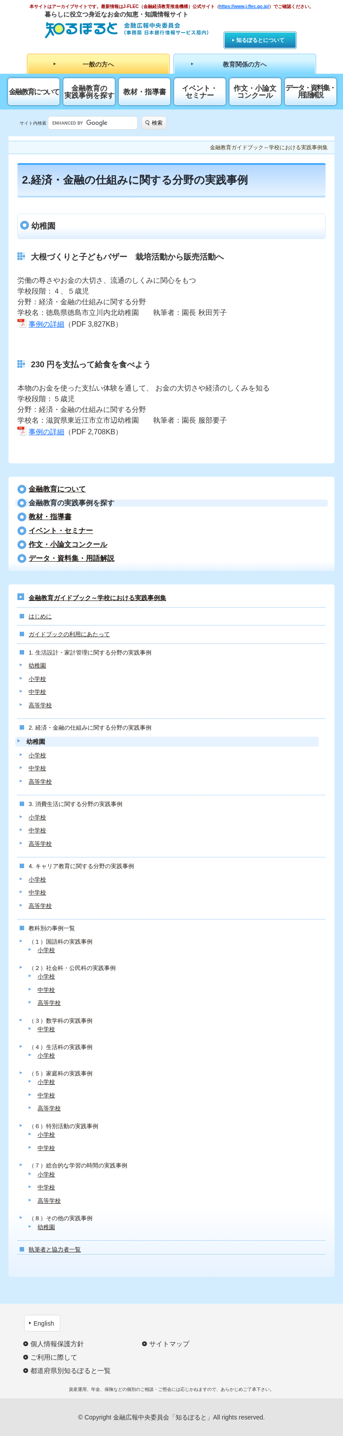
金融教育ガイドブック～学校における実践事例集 (97, 597)
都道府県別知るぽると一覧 (70, 1370)
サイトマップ (169, 1343)
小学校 (37, 679)
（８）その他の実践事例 (60, 1218)
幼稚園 (37, 665)
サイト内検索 (33, 123)
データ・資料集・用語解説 (310, 91)
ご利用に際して (53, 1357)
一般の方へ (98, 64)
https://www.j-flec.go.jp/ (244, 6)
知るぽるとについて (260, 40)
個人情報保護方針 (57, 1343)
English (43, 1323)
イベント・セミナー (200, 91)
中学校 (37, 692)
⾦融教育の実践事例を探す (89, 91)
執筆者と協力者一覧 (55, 1249)
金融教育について (34, 92)
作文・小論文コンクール (255, 91)
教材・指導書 (144, 92)
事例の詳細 (46, 324)
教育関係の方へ (245, 64)
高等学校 (40, 705)
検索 (157, 123)
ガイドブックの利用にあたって (69, 634)
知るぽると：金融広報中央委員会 (127, 30)
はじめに (40, 616)
